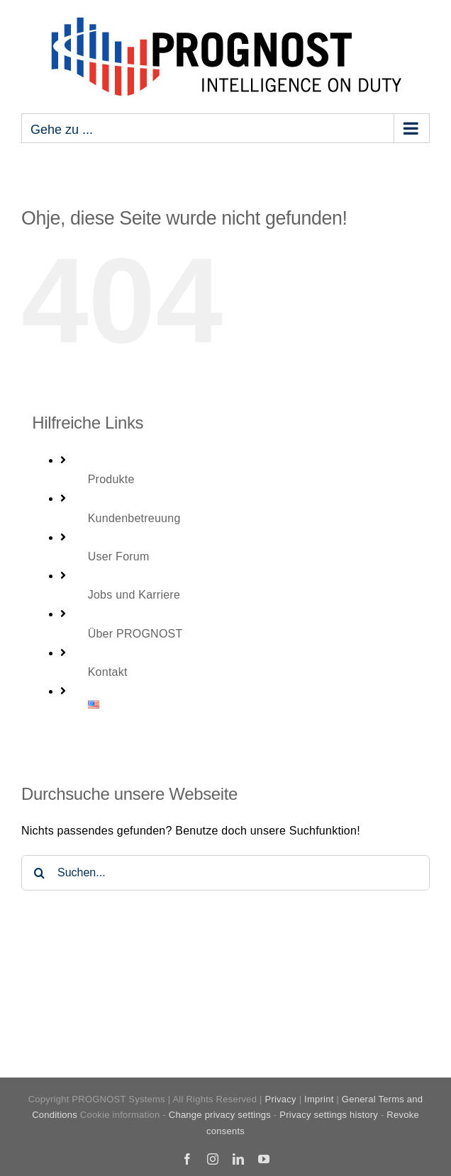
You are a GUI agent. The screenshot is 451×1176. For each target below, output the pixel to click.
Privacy (280, 1099)
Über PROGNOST (135, 634)
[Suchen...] (225, 873)
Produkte (111, 479)
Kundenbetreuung (134, 518)
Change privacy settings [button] (220, 1114)
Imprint (318, 1099)
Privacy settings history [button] (328, 1114)
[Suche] (39, 873)
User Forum (119, 556)
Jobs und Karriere (134, 595)
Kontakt (108, 672)
